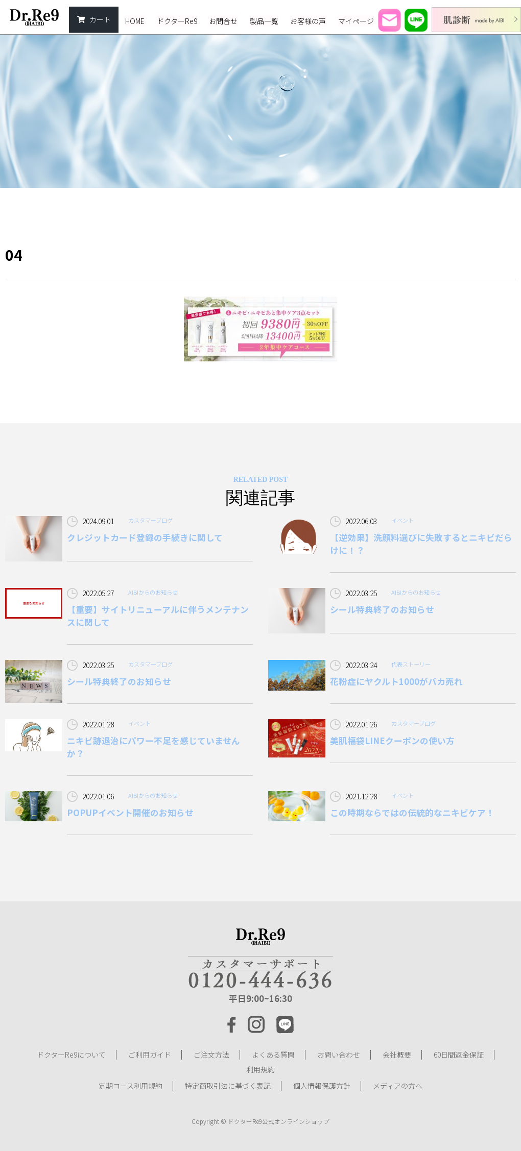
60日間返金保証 (459, 1054)
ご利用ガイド (149, 1054)
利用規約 (260, 1069)
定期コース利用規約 (130, 1085)
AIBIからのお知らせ (153, 592)
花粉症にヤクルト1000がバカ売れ (396, 681)
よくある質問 (273, 1054)
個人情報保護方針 (321, 1085)
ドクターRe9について (71, 1054)
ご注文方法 (211, 1054)
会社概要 (397, 1054)
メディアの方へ (397, 1085)
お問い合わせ (338, 1054)
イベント (402, 520)
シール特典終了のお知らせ (382, 609)
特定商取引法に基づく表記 (228, 1085)
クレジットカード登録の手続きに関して (145, 537)
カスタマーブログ (150, 520)
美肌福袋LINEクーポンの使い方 (392, 740)
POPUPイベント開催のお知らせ (130, 812)
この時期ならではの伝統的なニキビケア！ (412, 812)
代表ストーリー (411, 664)
